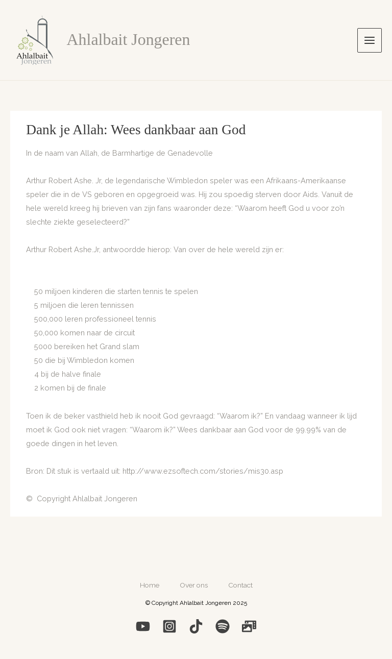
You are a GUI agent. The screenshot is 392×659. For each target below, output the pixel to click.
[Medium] (196, 626)
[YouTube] (143, 626)
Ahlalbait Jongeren (128, 39)
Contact (240, 585)
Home (149, 585)
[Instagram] (169, 626)
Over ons (194, 585)
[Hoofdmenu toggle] (369, 40)
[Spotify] (222, 626)
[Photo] (249, 626)
